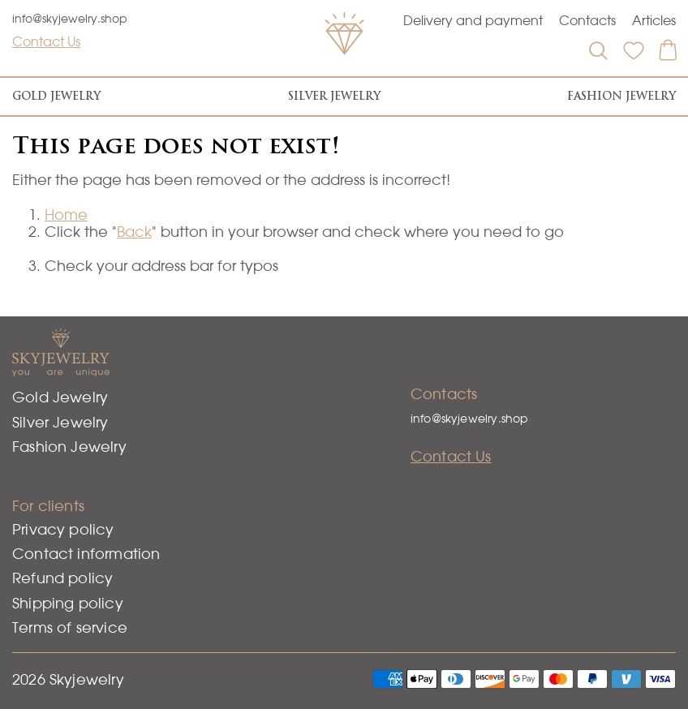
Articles (654, 20)
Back (134, 231)
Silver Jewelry (334, 96)
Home (66, 214)
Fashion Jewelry (621, 96)
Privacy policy (63, 529)
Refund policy (62, 578)
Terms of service (69, 627)
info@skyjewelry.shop (69, 18)
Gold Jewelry (56, 96)
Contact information (86, 553)
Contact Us (46, 41)
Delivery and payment (473, 20)
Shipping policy (67, 603)
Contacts (587, 20)
